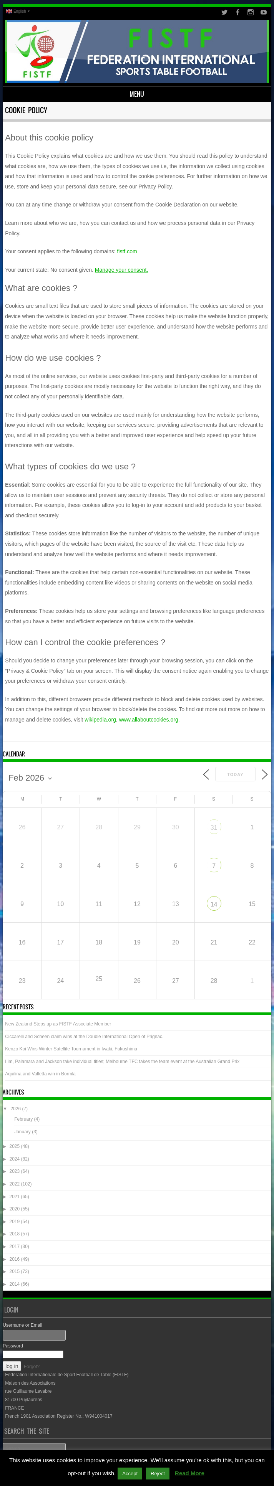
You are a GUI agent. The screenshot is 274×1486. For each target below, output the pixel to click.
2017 (14, 1246)
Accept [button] (130, 1473)
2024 (14, 1159)
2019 (14, 1221)
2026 (15, 1108)
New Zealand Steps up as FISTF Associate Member (58, 1024)
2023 (14, 1171)
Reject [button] (158, 1473)
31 (214, 827)
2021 (14, 1196)
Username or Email (22, 1325)
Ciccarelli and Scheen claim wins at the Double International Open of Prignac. (84, 1036)
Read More (189, 1473)
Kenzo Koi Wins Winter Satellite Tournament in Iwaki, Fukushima (71, 1049)
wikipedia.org (100, 720)
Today (235, 774)
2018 (14, 1234)
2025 (14, 1146)
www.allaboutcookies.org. (149, 720)
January (22, 1131)
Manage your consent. (121, 270)
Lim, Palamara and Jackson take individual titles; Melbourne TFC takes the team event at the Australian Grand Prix (122, 1061)
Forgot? (32, 1366)
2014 (14, 1284)
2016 (14, 1259)
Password (13, 1346)
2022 (14, 1184)
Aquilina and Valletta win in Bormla (40, 1074)
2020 (14, 1209)
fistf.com (127, 251)
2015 (14, 1271)
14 (214, 904)
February (23, 1119)
